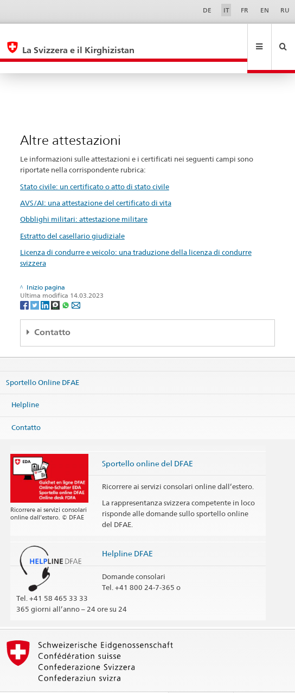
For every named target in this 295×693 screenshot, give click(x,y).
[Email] (76, 281)
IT (226, 10)
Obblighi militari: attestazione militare (84, 195)
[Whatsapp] (66, 281)
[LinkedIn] (46, 281)
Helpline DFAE (127, 530)
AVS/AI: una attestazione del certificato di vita (95, 179)
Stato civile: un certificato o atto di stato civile (94, 163)
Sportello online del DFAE (147, 440)
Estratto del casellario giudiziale (72, 212)
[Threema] (56, 281)
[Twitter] (35, 281)
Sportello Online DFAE (42, 358)
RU (285, 10)
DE (207, 10)
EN (264, 10)
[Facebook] (25, 281)
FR (244, 10)
